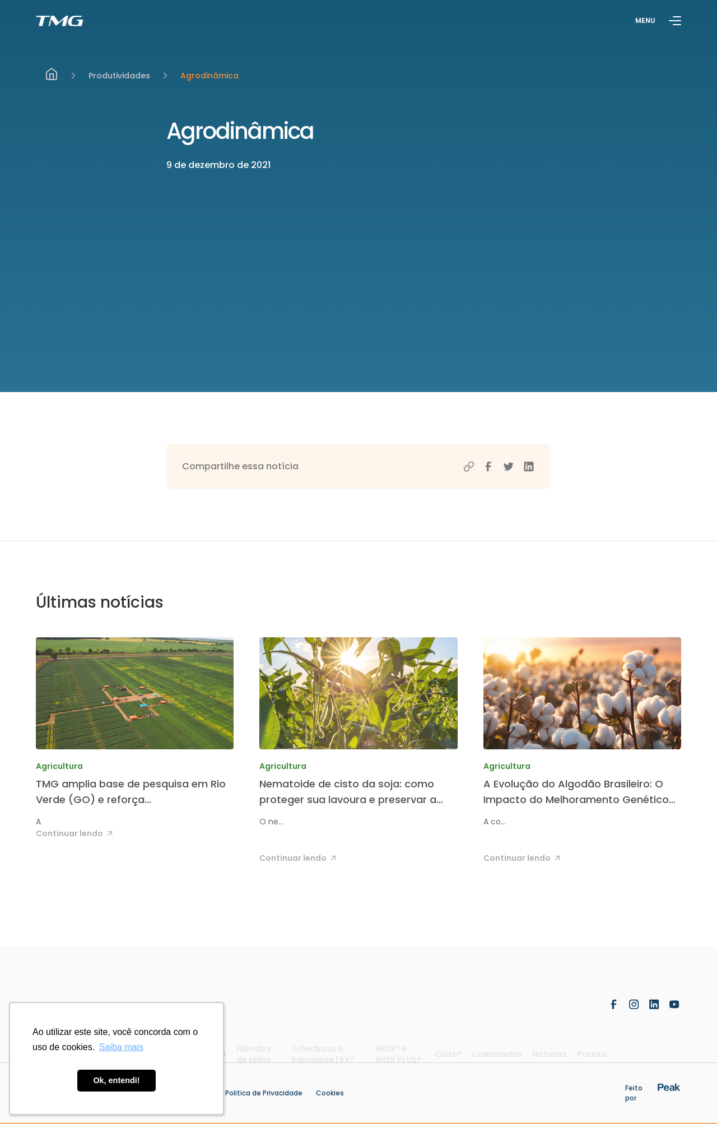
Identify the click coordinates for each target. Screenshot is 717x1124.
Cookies (330, 1093)
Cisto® (448, 1059)
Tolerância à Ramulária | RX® (323, 1059)
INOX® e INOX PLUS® (398, 1059)
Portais (592, 1059)
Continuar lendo (76, 833)
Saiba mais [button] (121, 1047)
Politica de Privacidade (263, 1093)
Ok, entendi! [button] (116, 1080)
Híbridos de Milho (253, 1059)
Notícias (549, 1059)
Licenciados (497, 1059)
